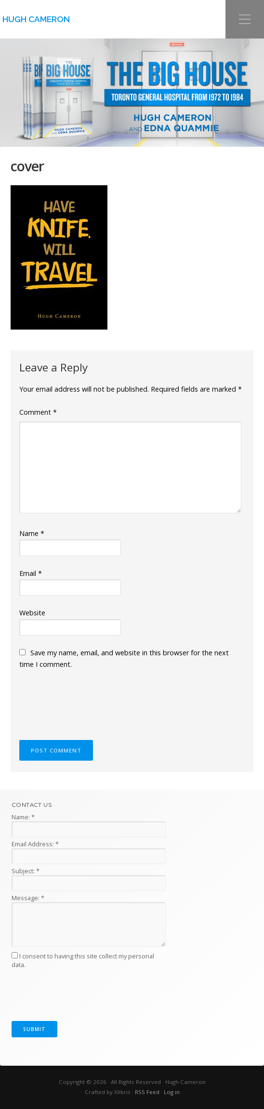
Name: (23, 817)
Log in (172, 1092)
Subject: (26, 871)
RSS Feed (147, 1092)
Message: (28, 897)
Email (30, 573)
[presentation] (92, 700)
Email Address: (35, 844)
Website (32, 612)
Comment (38, 412)
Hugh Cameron (36, 19)
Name (31, 533)
